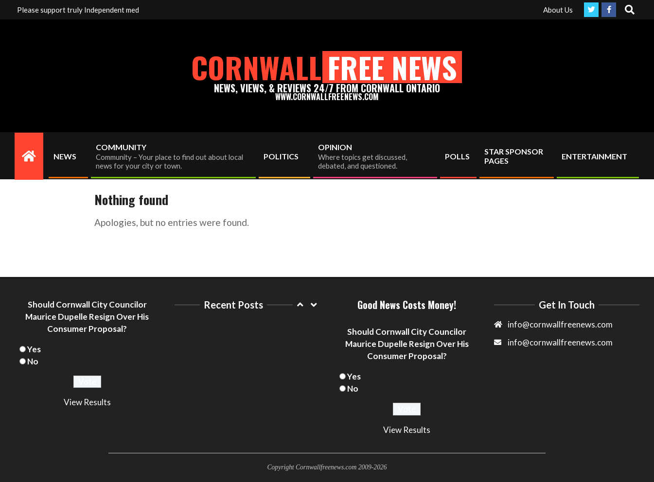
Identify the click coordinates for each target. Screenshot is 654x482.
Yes (34, 349)
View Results (87, 402)
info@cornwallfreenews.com (560, 342)
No (32, 361)
